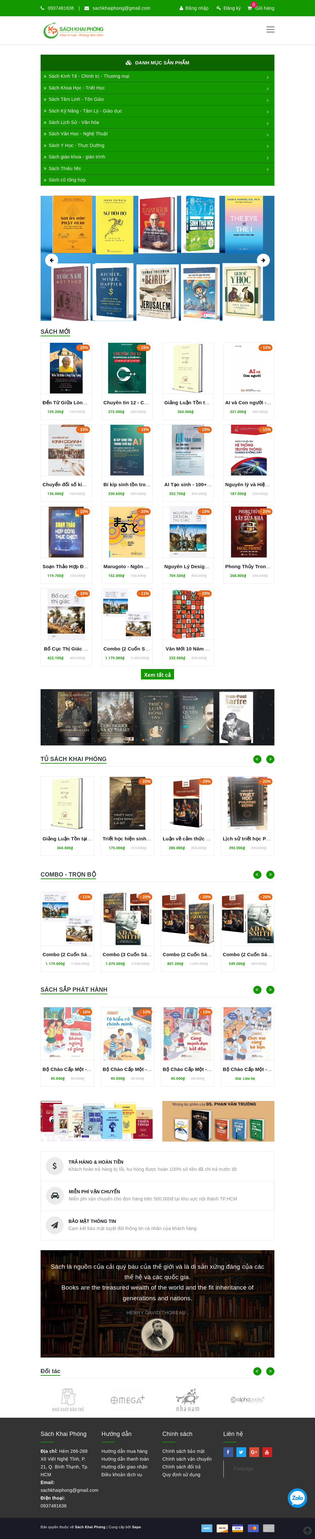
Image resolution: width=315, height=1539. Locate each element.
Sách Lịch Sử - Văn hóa (71, 122)
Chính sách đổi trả (181, 1466)
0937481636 (61, 8)
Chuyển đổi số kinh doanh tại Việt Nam (88, 484)
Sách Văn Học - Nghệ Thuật (76, 133)
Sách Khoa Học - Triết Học (74, 87)
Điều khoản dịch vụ (122, 1474)
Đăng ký (229, 8)
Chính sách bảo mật (183, 1451)
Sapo (136, 1527)
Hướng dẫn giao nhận (125, 1466)
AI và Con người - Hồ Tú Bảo (259, 402)
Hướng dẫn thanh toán (125, 1459)
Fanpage (243, 1468)
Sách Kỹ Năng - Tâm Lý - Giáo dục (83, 111)
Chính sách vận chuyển (187, 1459)
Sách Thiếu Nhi (62, 168)
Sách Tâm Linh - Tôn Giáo (74, 99)
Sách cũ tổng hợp (65, 179)
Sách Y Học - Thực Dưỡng (74, 145)
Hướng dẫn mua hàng (125, 1451)
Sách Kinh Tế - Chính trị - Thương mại (86, 76)
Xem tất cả (157, 675)
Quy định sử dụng (181, 1474)
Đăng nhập (194, 8)
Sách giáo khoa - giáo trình (74, 156)
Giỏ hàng (260, 8)
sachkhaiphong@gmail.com (121, 8)
